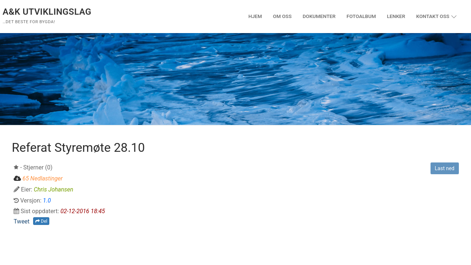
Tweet (21, 221)
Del (41, 221)
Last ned (444, 168)
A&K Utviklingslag (47, 12)
